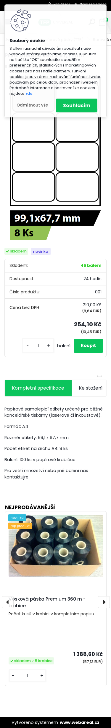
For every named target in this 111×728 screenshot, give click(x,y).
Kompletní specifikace (38, 388)
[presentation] (8, 602)
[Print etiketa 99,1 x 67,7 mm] (55, 159)
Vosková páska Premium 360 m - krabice (47, 602)
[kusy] (38, 345)
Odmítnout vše (32, 105)
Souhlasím (76, 105)
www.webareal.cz (79, 722)
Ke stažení (91, 388)
